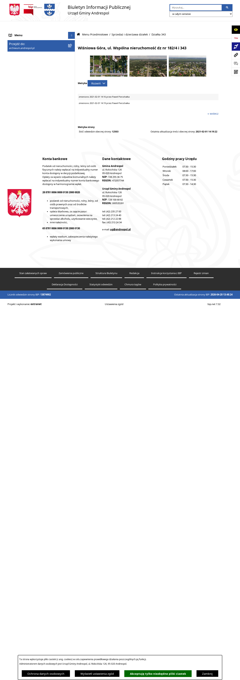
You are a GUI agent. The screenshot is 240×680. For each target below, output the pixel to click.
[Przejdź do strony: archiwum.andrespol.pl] (236, 55)
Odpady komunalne (22, 431)
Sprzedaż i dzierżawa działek (130, 25)
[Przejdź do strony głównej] (69, 10)
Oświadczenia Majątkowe (25, 445)
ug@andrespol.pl (120, 626)
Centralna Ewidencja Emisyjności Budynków (37, 501)
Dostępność (16, 494)
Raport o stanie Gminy (23, 473)
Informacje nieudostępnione (27, 452)
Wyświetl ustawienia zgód (97, 673)
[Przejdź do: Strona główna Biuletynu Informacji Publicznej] (78, 24)
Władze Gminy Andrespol (25, 385)
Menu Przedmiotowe (22, 54)
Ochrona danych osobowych (45, 673)
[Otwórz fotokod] (236, 72)
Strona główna (18, 33)
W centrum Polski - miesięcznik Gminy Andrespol (33, 510)
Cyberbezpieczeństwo (23, 487)
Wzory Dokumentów (22, 459)
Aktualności (16, 40)
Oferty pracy (17, 416)
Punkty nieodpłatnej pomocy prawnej (33, 519)
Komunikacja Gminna (23, 438)
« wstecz (213, 104)
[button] (72, 47)
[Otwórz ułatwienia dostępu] (236, 29)
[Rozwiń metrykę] (97, 74)
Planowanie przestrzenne (25, 480)
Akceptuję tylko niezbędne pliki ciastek (158, 674)
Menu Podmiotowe (21, 47)
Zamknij (207, 673)
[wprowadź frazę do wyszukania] (196, 7)
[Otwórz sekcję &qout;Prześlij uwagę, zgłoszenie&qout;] (236, 63)
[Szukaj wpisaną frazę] (227, 7)
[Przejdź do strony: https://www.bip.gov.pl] (236, 38)
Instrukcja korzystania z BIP (27, 402)
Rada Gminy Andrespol (24, 378)
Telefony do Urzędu (21, 466)
